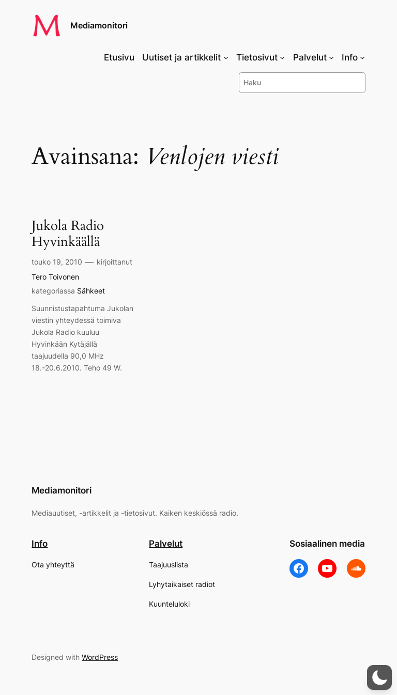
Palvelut (165, 543)
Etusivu (119, 57)
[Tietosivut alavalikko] (282, 57)
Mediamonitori (99, 25)
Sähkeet (91, 290)
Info (40, 543)
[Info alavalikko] (362, 57)
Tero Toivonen (55, 276)
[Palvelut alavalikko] (331, 57)
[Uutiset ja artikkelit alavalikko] (225, 57)
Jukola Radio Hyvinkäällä (68, 234)
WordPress (100, 657)
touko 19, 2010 (57, 261)
